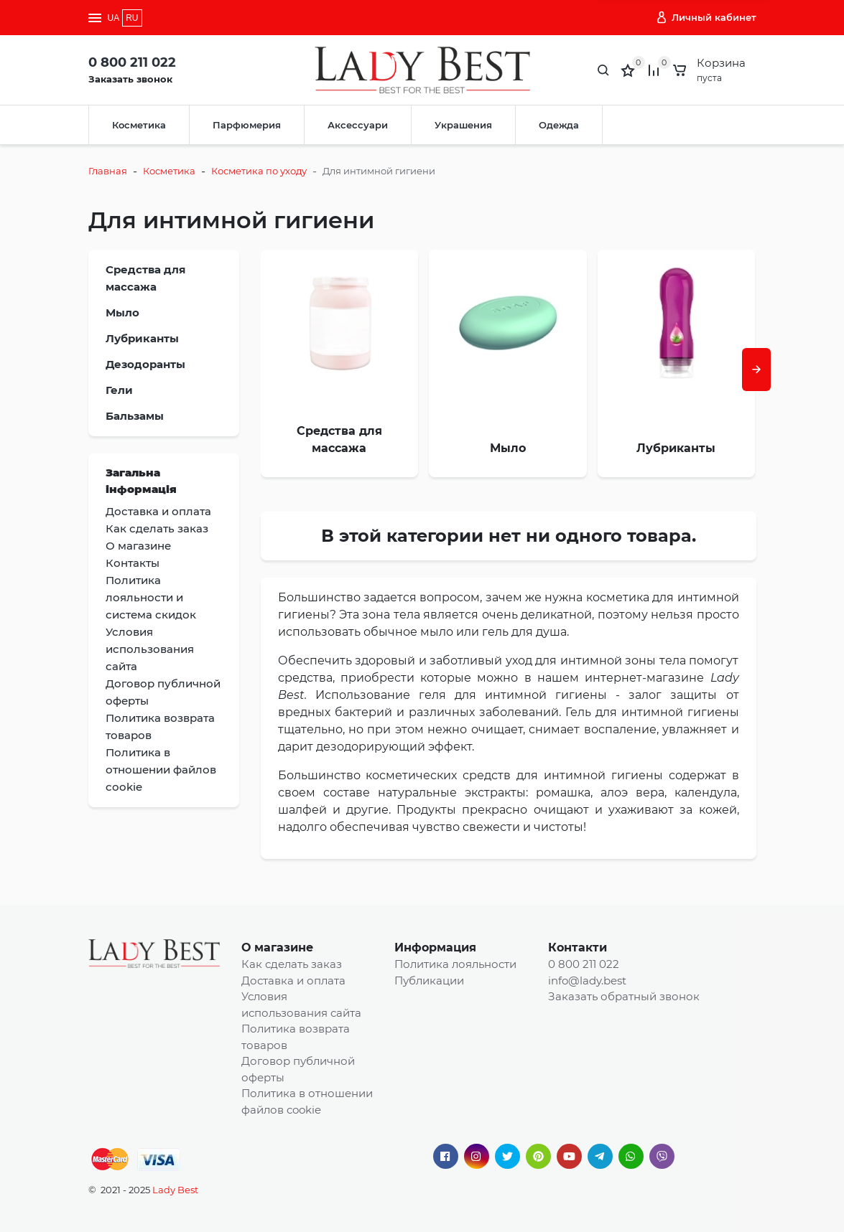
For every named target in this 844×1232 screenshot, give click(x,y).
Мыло (122, 312)
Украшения (463, 125)
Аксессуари (358, 125)
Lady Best (175, 1189)
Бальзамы (135, 416)
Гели (119, 390)
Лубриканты (142, 338)
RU (132, 18)
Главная (107, 171)
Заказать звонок (130, 79)
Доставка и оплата (293, 980)
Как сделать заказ (291, 964)
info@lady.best (587, 980)
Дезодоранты (145, 364)
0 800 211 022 (132, 62)
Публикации (429, 980)
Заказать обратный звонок (624, 996)
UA (114, 18)
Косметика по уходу (259, 171)
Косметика (139, 125)
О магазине (277, 947)
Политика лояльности (455, 964)
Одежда (559, 125)
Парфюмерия (247, 125)
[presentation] (756, 369)
